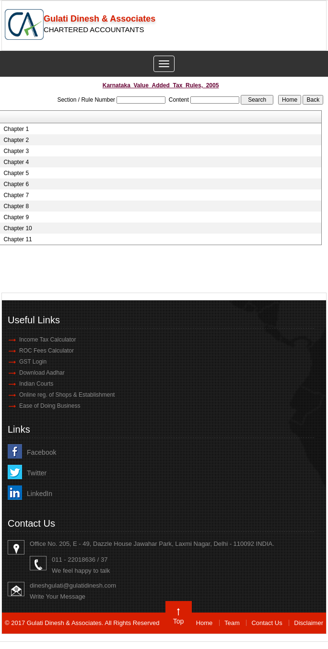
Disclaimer (308, 622)
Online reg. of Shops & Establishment (67, 394)
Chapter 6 (16, 184)
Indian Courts (36, 383)
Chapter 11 (17, 239)
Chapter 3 (16, 151)
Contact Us (266, 622)
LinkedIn (39, 493)
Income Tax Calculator (47, 339)
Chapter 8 (16, 206)
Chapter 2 (16, 140)
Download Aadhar (42, 372)
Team (232, 622)
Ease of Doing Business (49, 405)
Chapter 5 (16, 173)
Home (204, 622)
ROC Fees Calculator (46, 350)
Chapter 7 (16, 195)
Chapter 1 (16, 129)
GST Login (33, 361)
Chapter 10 (17, 228)
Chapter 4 (16, 162)
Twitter (37, 473)
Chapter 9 (16, 217)
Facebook (41, 452)
